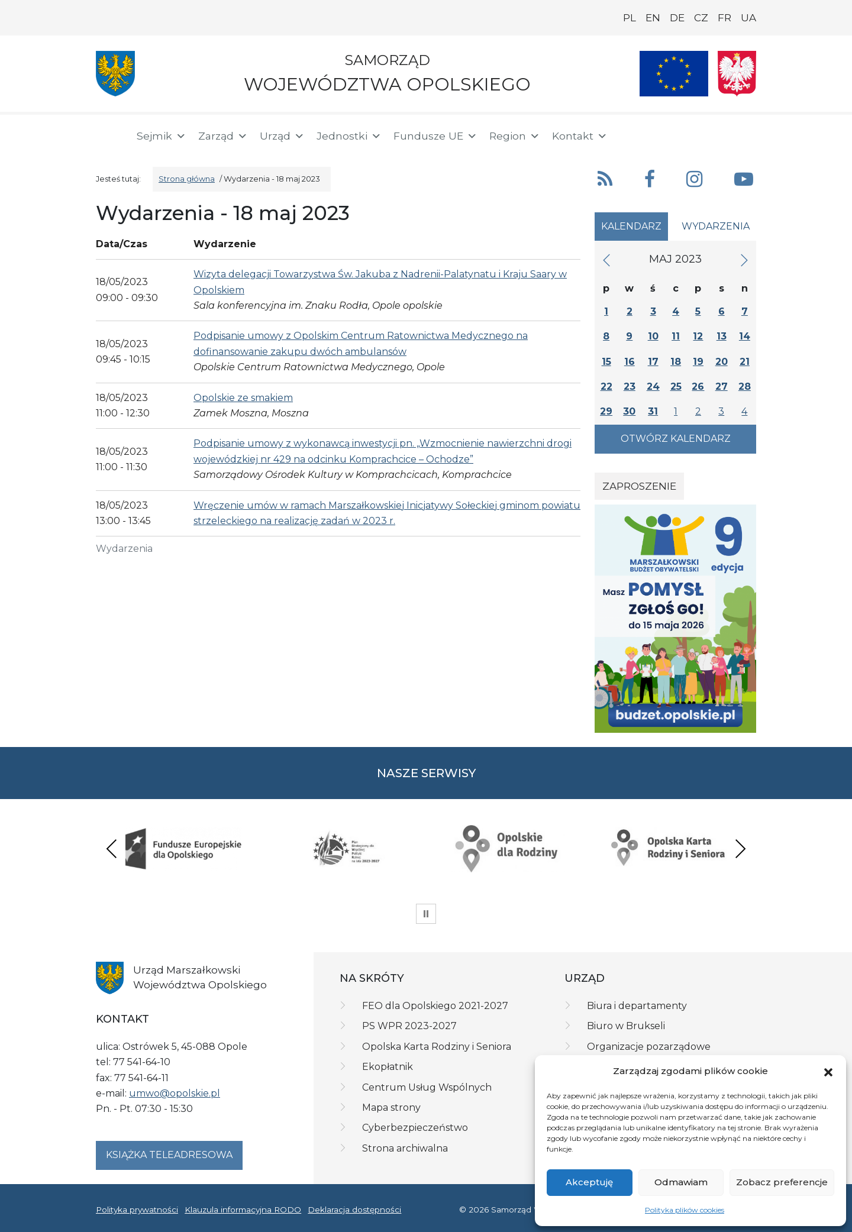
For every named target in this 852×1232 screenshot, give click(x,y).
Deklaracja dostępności (354, 1209)
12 (698, 336)
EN (653, 18)
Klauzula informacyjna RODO (243, 1209)
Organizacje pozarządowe (649, 1046)
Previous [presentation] (112, 848)
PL (629, 18)
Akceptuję (589, 1182)
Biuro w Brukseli (626, 1025)
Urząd (282, 136)
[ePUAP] (746, 133)
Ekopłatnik (387, 1066)
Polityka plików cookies (684, 1209)
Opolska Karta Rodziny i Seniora (436, 1046)
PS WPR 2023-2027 (409, 1025)
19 (698, 361)
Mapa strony (391, 1107)
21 (745, 361)
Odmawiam (681, 1182)
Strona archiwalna (405, 1148)
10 (653, 336)
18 (675, 361)
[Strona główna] (108, 136)
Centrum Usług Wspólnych (427, 1087)
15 (606, 361)
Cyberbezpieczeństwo (415, 1127)
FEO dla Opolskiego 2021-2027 (435, 1005)
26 (698, 386)
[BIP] (709, 133)
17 (653, 361)
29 (606, 411)
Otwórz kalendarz (676, 438)
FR (724, 18)
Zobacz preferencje (782, 1182)
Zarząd (223, 136)
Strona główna (187, 178)
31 (653, 411)
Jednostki (349, 136)
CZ (701, 18)
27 (721, 386)
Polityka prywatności (137, 1209)
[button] (828, 1071)
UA (748, 18)
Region (514, 136)
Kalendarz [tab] (631, 226)
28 (744, 386)
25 (676, 386)
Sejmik (161, 136)
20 (721, 361)
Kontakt (580, 136)
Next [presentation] (740, 848)
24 (653, 386)
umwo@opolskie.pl (174, 1093)
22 (606, 386)
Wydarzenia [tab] (716, 226)
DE (677, 18)
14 (744, 336)
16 (629, 361)
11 (676, 336)
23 (629, 386)
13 (722, 336)
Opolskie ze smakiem (243, 397)
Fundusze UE (435, 136)
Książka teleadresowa (169, 1154)
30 (629, 411)
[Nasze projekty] (674, 73)
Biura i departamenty (637, 1005)
